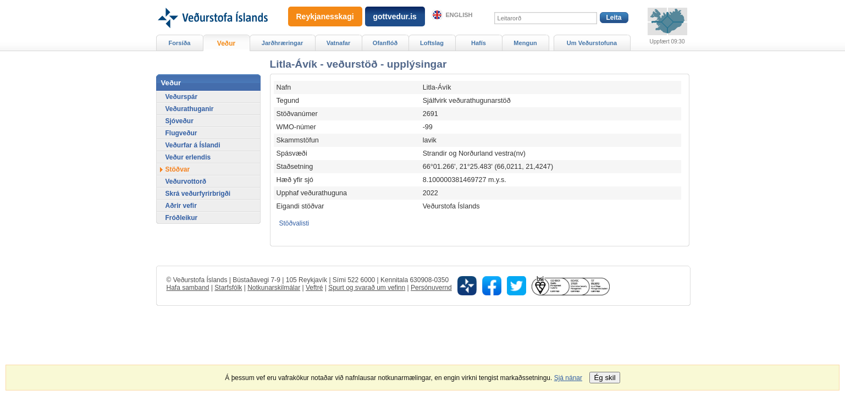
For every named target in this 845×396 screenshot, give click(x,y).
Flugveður (181, 133)
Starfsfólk (228, 288)
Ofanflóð (385, 43)
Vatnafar (339, 43)
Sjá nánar (568, 378)
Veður (226, 43)
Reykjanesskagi (325, 16)
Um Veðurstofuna (592, 43)
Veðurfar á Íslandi (192, 145)
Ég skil (604, 377)
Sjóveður (179, 121)
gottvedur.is (395, 16)
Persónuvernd (431, 288)
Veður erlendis (188, 157)
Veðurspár (181, 97)
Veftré (314, 288)
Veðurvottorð (186, 181)
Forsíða (180, 43)
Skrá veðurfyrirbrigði (198, 193)
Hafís (478, 43)
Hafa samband (188, 288)
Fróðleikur (181, 218)
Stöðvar (177, 169)
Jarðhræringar (282, 43)
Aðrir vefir (181, 206)
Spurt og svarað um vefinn (366, 288)
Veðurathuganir (189, 109)
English (459, 15)
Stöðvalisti (294, 223)
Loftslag (432, 43)
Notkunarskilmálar (273, 288)
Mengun (525, 43)
